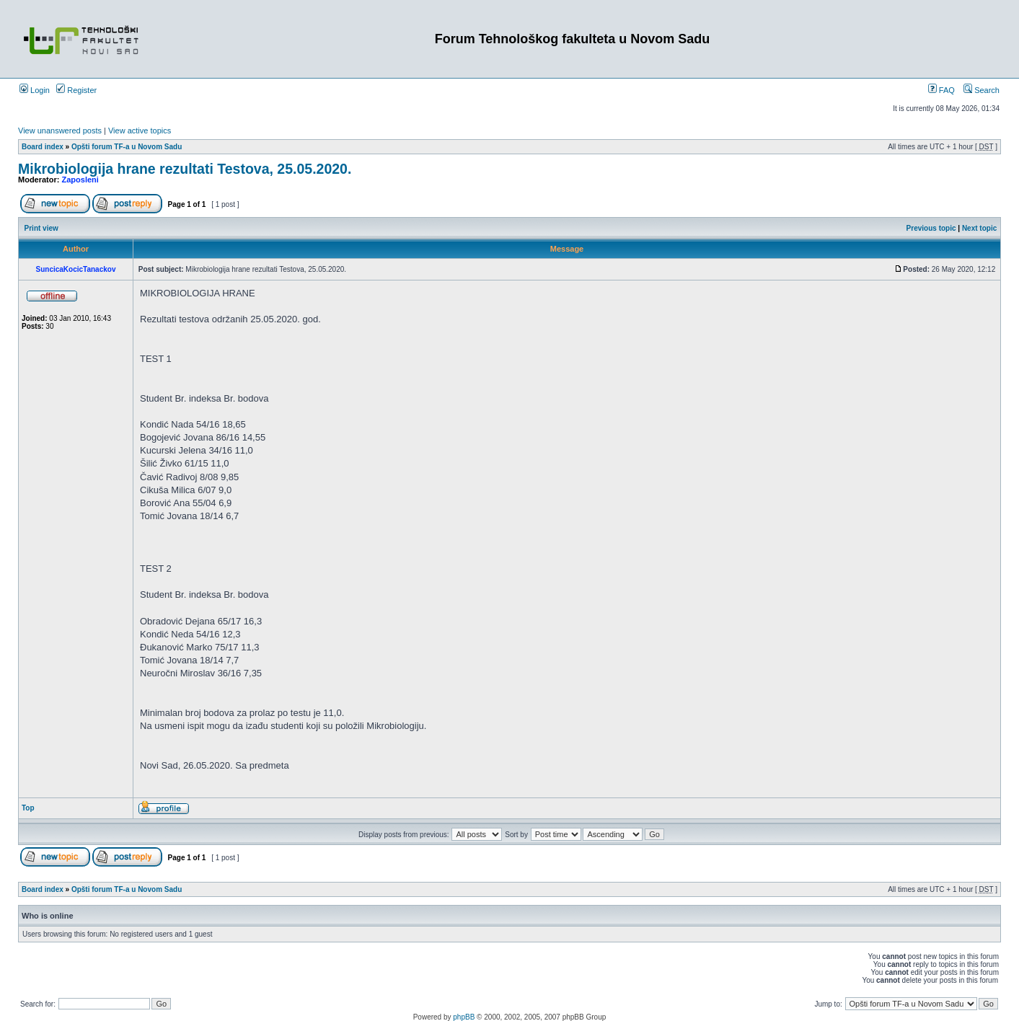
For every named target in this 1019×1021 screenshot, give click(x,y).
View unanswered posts (60, 130)
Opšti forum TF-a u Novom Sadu (126, 147)
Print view (41, 228)
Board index (42, 147)
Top (28, 808)
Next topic (979, 228)
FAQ (941, 90)
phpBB (464, 1017)
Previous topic (931, 228)
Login (34, 90)
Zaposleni (80, 179)
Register (76, 90)
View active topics (139, 130)
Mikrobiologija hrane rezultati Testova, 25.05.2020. (184, 169)
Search (981, 90)
